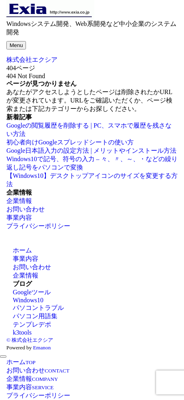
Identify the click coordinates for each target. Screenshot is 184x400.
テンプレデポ (32, 324)
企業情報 (19, 200)
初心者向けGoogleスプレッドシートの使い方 (70, 142)
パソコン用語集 (35, 316)
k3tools (22, 332)
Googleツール (32, 292)
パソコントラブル (38, 307)
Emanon (42, 348)
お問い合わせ (25, 209)
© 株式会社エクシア (29, 340)
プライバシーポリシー (38, 226)
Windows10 (28, 300)
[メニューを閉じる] (3, 356)
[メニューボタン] (16, 45)
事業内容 (19, 217)
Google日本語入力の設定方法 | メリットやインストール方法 (91, 150)
